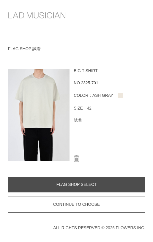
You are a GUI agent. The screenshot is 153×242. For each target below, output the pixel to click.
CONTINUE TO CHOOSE (76, 204)
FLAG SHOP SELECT (76, 184)
